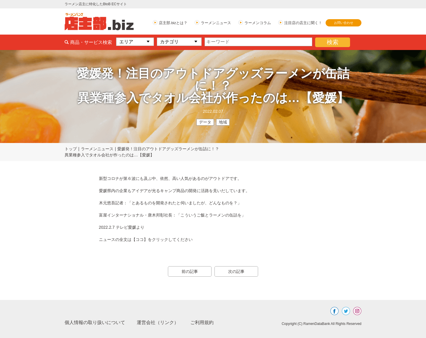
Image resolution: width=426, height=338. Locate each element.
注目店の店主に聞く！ (303, 23)
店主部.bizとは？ (173, 23)
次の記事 (236, 271)
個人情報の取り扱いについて (95, 322)
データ (205, 122)
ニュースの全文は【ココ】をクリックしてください (146, 239)
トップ (71, 148)
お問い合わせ (343, 22)
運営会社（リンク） (158, 322)
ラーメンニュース (216, 23)
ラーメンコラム (257, 23)
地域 (223, 122)
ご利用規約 (202, 322)
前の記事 (190, 271)
